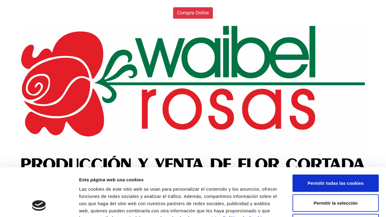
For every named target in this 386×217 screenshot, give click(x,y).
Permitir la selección (336, 157)
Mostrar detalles (324, 205)
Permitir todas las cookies (336, 137)
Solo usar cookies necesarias (335, 177)
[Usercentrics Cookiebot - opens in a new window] (39, 205)
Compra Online (193, 13)
